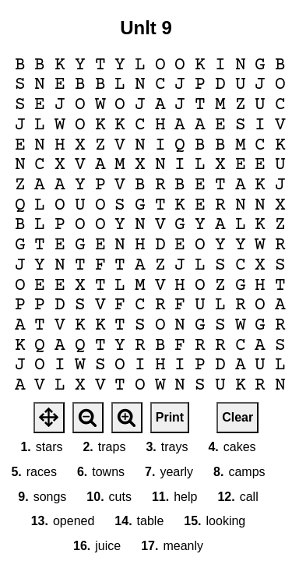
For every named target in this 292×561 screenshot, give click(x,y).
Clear (237, 417)
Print (170, 417)
